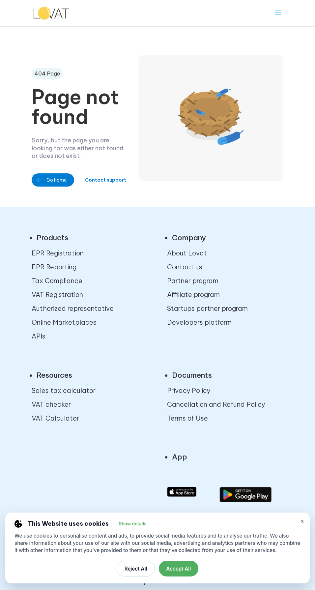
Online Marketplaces (64, 322)
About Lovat (187, 253)
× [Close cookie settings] (302, 521)
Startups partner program (207, 308)
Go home (56, 180)
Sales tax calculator (64, 390)
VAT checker (51, 404)
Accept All (178, 569)
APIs (38, 336)
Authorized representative (73, 308)
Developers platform (199, 322)
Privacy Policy (188, 390)
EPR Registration (58, 253)
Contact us (184, 267)
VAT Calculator (55, 418)
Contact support (105, 180)
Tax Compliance (57, 281)
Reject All (136, 569)
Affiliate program (193, 294)
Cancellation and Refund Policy (216, 404)
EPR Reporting (54, 267)
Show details (132, 523)
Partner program (192, 281)
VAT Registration (57, 294)
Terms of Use (187, 418)
